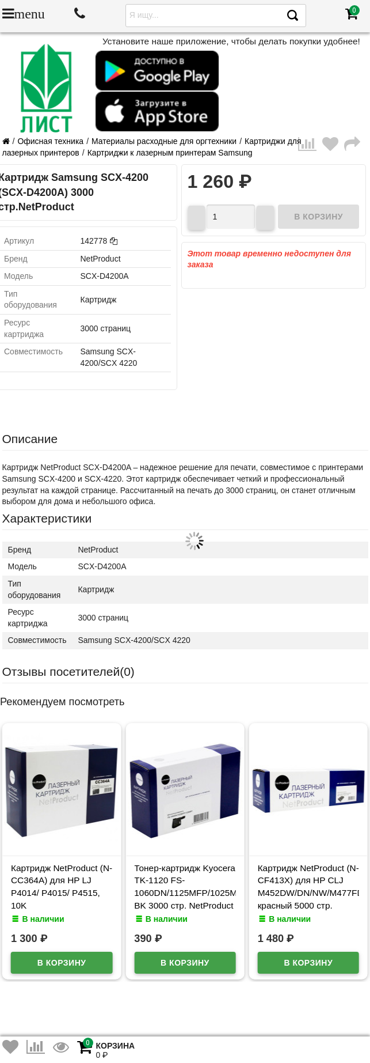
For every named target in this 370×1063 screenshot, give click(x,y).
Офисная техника (50, 141)
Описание (30, 438)
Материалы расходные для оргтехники (164, 141)
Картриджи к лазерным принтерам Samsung (170, 152)
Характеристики (47, 518)
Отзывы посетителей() (68, 671)
